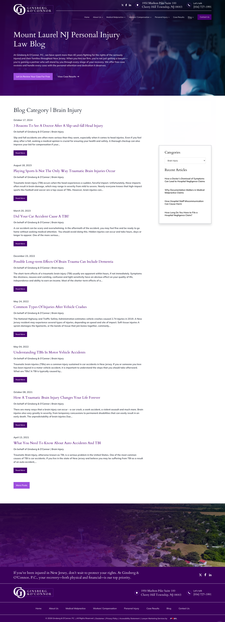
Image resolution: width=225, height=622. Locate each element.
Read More (20, 153)
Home (86, 17)
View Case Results (68, 76)
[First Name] (174, 80)
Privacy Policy (182, 126)
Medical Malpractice (115, 17)
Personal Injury (161, 17)
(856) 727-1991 (175, 68)
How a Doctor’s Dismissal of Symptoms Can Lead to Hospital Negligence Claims (185, 180)
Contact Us (204, 17)
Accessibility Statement (129, 618)
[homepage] (33, 9)
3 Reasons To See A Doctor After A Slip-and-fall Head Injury (58, 125)
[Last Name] (196, 80)
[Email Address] (185, 96)
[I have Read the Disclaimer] (166, 132)
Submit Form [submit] (172, 139)
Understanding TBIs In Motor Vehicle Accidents (49, 352)
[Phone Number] (185, 88)
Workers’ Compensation (139, 17)
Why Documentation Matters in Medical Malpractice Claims (185, 191)
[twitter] (122, 5)
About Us (97, 17)
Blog (190, 17)
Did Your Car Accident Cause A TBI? (41, 216)
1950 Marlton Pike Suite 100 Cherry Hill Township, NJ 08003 (158, 5)
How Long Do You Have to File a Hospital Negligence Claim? (181, 214)
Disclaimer (169, 126)
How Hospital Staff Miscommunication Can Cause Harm (184, 202)
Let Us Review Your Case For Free (33, 76)
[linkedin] (130, 5)
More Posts (21, 485)
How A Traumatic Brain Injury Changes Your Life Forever (57, 397)
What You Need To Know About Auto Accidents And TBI (57, 443)
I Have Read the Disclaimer (180, 132)
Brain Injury (58, 131)
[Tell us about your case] (185, 111)
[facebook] (126, 5)
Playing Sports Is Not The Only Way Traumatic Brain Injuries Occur (64, 171)
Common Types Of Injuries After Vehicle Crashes (50, 307)
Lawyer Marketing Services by (160, 618)
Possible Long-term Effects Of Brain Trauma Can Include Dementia (63, 261)
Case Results (178, 17)
